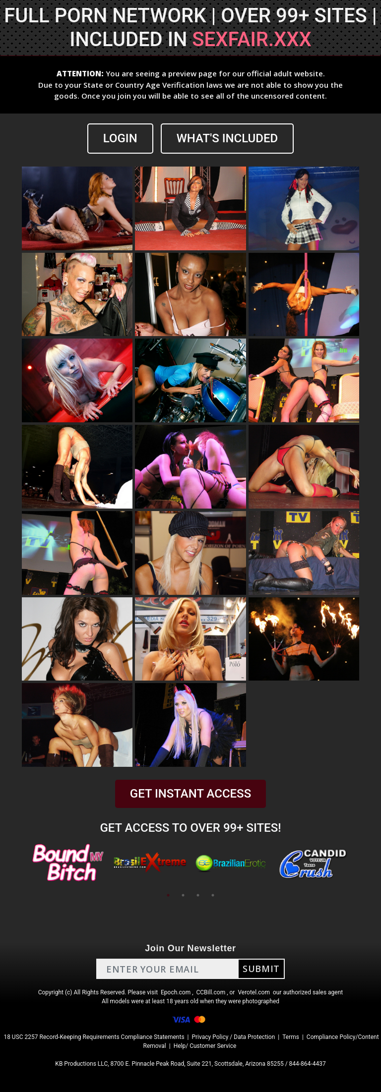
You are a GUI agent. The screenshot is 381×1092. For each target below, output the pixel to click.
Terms (290, 1037)
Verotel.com (254, 992)
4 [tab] (213, 895)
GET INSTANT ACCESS (190, 794)
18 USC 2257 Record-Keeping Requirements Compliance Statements (93, 1037)
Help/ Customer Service (205, 1045)
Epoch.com (175, 992)
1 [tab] (168, 895)
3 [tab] (198, 895)
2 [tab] (183, 895)
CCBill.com (211, 992)
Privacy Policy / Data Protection (233, 1037)
